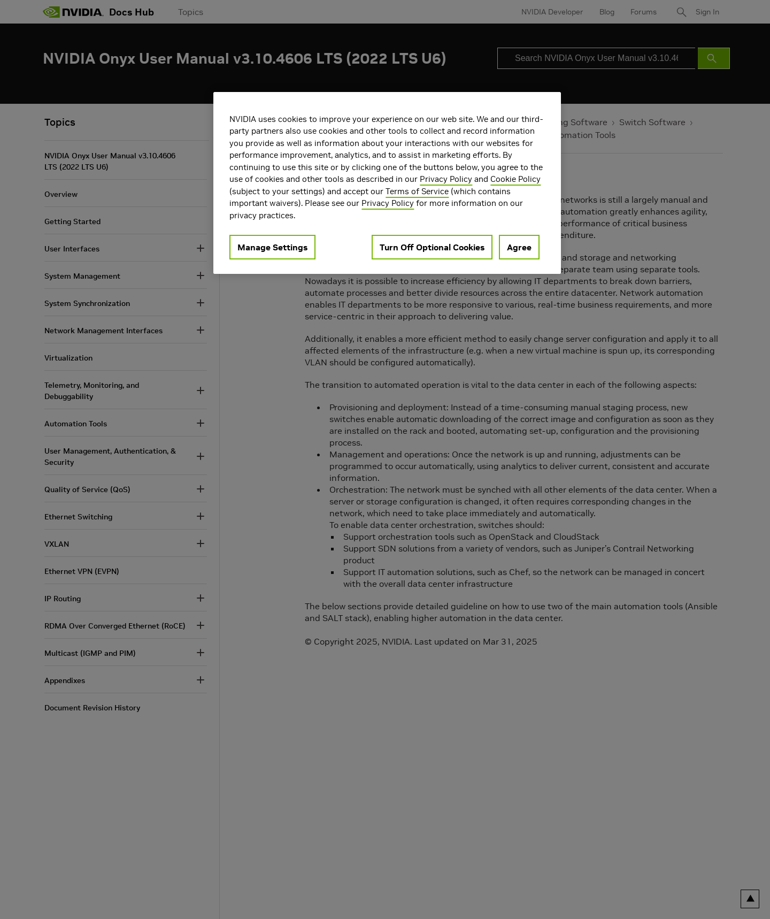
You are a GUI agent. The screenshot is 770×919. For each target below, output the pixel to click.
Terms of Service (417, 191)
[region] (387, 183)
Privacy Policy (446, 179)
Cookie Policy (515, 179)
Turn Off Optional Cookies (432, 247)
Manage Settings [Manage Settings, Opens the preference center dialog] (272, 247)
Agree (519, 247)
